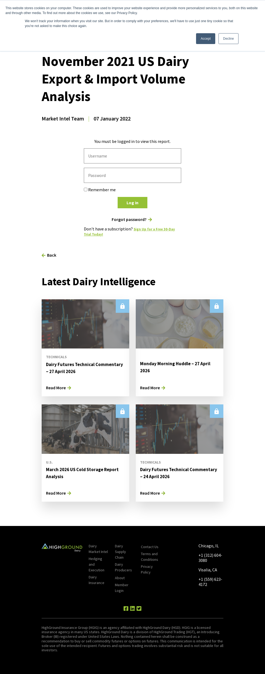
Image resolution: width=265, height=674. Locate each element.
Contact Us (149, 546)
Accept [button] (206, 39)
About (120, 577)
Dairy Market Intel (98, 549)
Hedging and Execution (96, 564)
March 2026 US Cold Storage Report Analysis (80, 472)
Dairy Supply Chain (120, 552)
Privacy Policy (147, 569)
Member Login (121, 587)
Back (51, 255)
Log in (132, 202)
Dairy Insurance (96, 580)
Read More (56, 387)
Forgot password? (129, 219)
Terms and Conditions (149, 556)
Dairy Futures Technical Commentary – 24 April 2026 (174, 472)
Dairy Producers (123, 567)
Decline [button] (228, 39)
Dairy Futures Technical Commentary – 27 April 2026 (80, 367)
